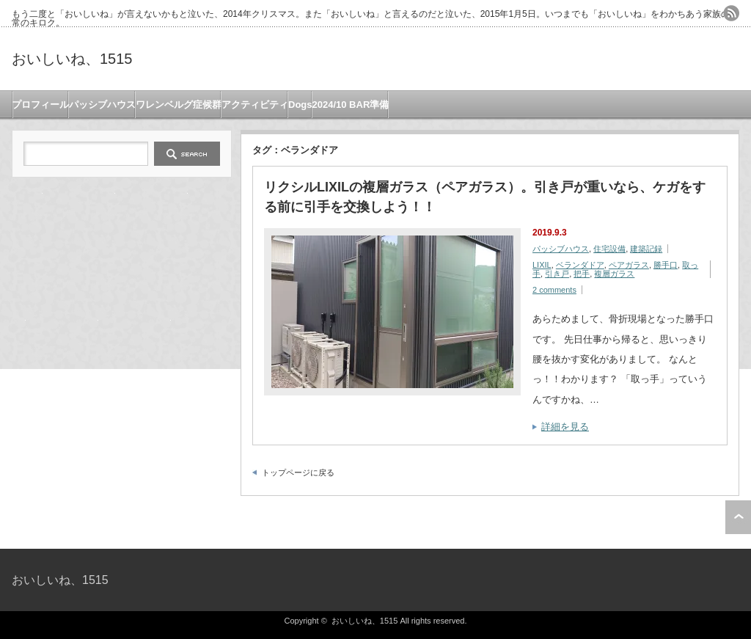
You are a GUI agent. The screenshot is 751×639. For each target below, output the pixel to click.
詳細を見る (565, 426)
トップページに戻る (298, 472)
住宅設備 (609, 248)
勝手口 (665, 264)
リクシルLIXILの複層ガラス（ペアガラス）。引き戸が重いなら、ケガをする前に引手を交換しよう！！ (485, 197)
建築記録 (646, 248)
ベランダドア (580, 264)
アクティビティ (254, 104)
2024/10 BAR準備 (350, 104)
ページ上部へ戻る (738, 517)
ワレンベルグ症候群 (178, 104)
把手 (582, 273)
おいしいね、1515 (72, 59)
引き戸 (557, 273)
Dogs (300, 104)
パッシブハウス (102, 104)
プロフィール (40, 104)
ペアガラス (629, 264)
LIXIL (542, 264)
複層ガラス (614, 273)
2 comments (554, 289)
